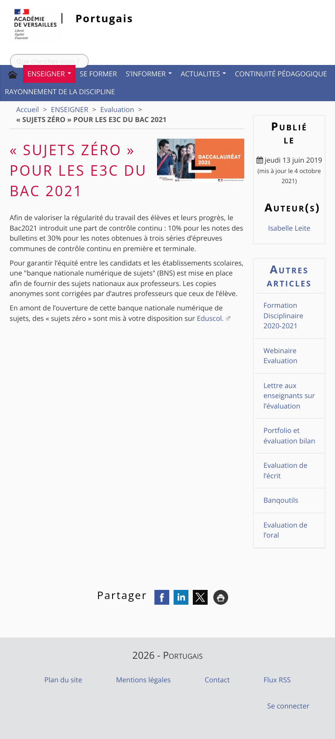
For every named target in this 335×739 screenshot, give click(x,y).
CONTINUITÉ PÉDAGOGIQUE (281, 73)
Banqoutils (280, 500)
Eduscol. (210, 318)
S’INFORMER (149, 73)
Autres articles (289, 276)
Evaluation (117, 109)
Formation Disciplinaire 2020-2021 (283, 315)
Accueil (27, 109)
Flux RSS (277, 680)
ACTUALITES (203, 73)
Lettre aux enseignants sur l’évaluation (289, 396)
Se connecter (288, 706)
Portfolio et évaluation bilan (289, 435)
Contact (217, 680)
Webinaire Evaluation (280, 355)
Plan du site (63, 680)
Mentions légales (143, 680)
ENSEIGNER (49, 73)
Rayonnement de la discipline (60, 91)
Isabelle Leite (289, 228)
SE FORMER (98, 73)
